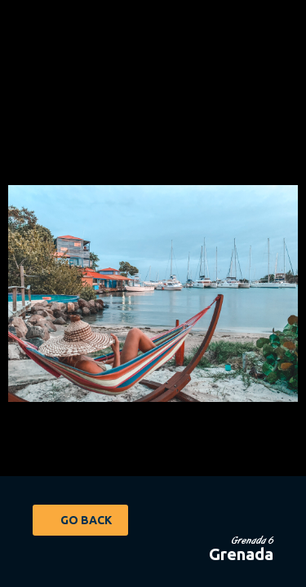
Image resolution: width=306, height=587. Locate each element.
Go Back (86, 520)
